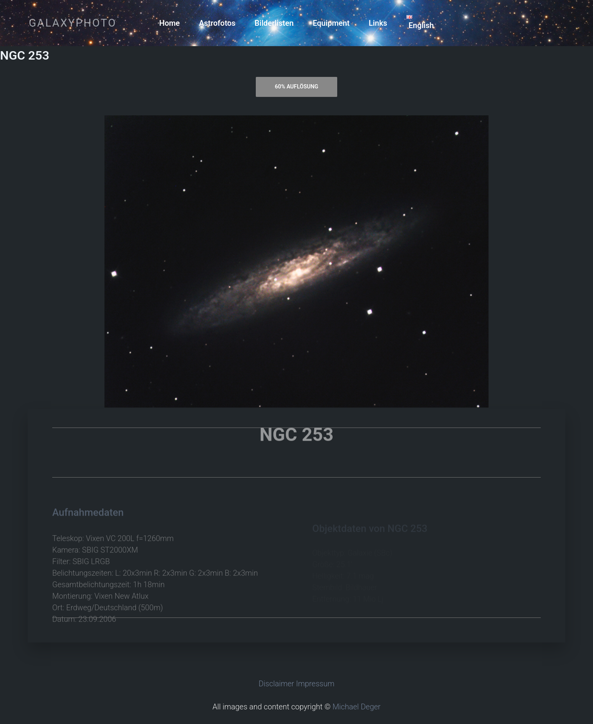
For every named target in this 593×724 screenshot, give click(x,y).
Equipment (331, 23)
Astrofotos (217, 23)
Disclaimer (276, 683)
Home (169, 23)
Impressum (315, 683)
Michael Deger (357, 706)
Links (378, 23)
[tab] (296, 87)
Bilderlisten (274, 23)
